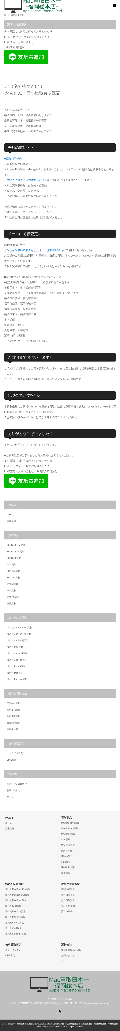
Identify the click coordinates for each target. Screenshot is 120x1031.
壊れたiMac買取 (15, 647)
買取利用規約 (14, 723)
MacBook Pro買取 (16, 545)
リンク (10, 797)
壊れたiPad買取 (15, 673)
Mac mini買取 (14, 571)
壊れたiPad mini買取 (17, 679)
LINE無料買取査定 (52, 250)
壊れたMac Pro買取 (17, 660)
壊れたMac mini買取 (17, 653)
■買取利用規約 (13, 158)
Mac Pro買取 (13, 577)
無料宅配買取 (14, 716)
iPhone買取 (12, 584)
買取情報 (11, 521)
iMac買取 (11, 564)
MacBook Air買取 (15, 551)
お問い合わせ (14, 790)
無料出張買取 (14, 710)
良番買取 (11, 603)
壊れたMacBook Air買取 (19, 634)
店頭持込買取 (14, 703)
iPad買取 (11, 590)
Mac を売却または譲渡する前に (25, 180)
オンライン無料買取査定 (18, 250)
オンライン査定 (15, 753)
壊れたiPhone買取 (16, 666)
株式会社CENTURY (17, 784)
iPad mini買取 (14, 597)
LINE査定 (12, 760)
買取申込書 (12, 729)
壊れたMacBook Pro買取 (19, 627)
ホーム (10, 514)
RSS (60, 1011)
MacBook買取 (14, 558)
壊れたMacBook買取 (17, 640)
